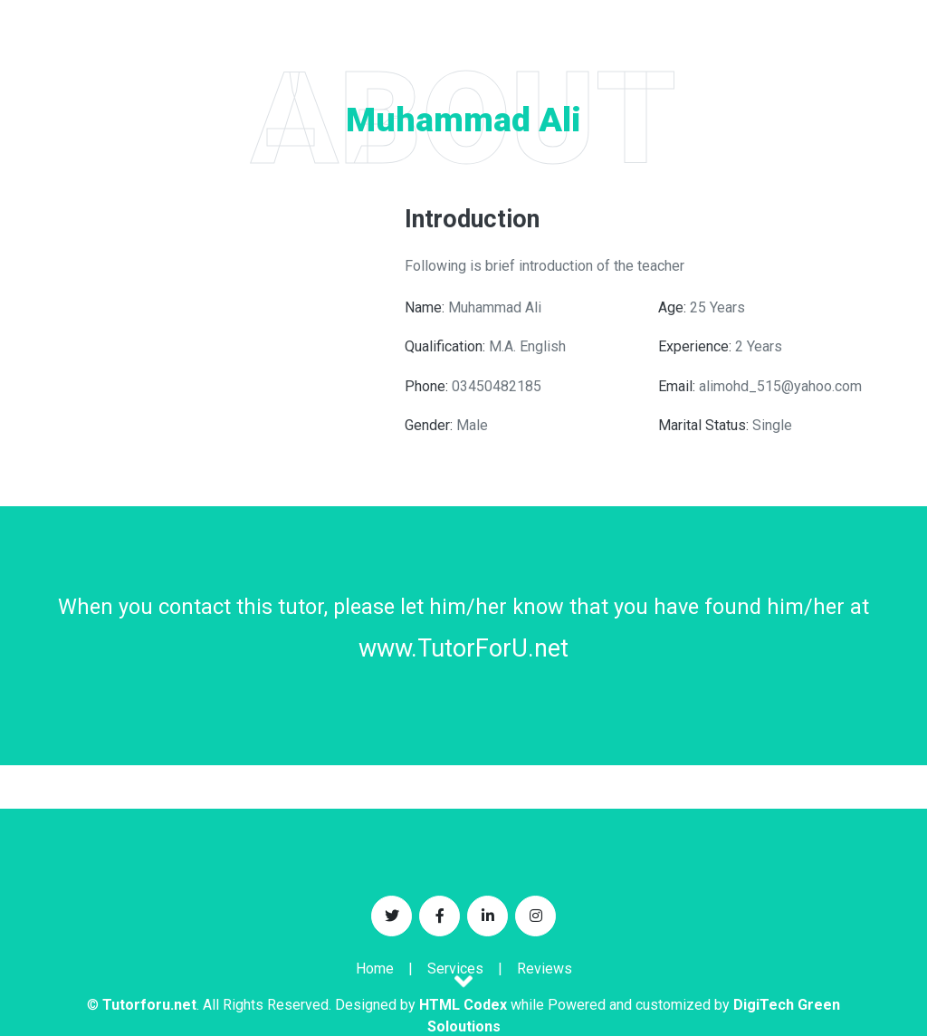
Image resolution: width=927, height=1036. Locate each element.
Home (375, 968)
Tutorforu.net (149, 1004)
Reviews (544, 968)
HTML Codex (463, 1004)
